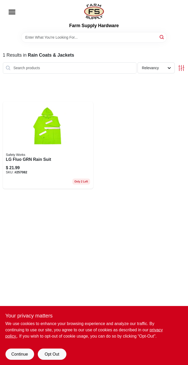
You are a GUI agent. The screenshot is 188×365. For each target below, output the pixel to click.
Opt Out (52, 354)
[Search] (162, 37)
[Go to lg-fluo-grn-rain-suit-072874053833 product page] (48, 145)
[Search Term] (94, 37)
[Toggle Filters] (181, 68)
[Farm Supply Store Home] (94, 11)
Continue (19, 354)
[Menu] (12, 12)
